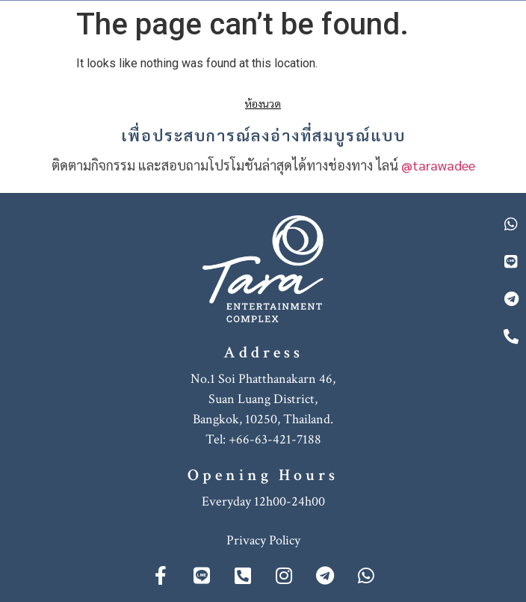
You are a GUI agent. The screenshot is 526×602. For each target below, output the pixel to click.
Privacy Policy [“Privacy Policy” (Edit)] (263, 540)
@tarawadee (438, 164)
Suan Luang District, (263, 399)
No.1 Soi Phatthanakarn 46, (263, 378)
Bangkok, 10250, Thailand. (263, 419)
